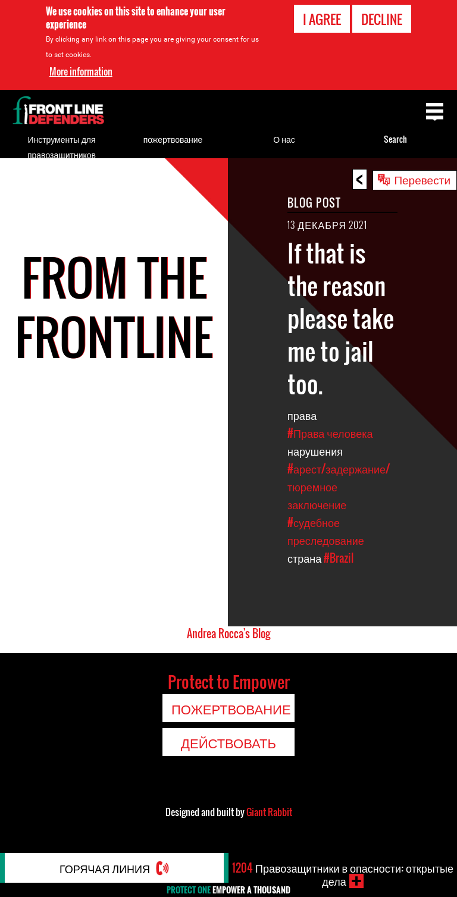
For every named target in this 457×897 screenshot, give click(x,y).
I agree (322, 19)
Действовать (228, 742)
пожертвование (173, 139)
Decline (381, 19)
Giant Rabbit (269, 812)
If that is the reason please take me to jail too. (340, 318)
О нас (284, 139)
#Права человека (330, 433)
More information (80, 71)
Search (395, 139)
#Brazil (338, 558)
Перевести (422, 179)
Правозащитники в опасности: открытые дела (342, 874)
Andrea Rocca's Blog (228, 633)
